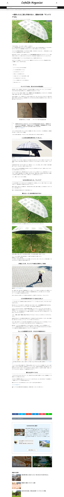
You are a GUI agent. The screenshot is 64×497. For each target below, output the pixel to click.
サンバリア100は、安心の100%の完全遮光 (19, 67)
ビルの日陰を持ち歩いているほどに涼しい (19, 78)
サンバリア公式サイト (21, 127)
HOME (8, 9)
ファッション (12, 9)
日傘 (28, 19)
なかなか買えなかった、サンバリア (18, 71)
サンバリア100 (26, 19)
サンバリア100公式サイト (16, 384)
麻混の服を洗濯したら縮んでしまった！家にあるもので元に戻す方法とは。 (35, 474)
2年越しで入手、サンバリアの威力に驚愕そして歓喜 (21, 76)
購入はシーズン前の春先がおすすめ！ (19, 74)
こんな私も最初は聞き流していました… (19, 69)
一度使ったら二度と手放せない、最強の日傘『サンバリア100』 (23, 9)
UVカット (22, 19)
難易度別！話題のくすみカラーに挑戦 (28, 482)
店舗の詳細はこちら (32, 450)
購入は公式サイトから (16, 82)
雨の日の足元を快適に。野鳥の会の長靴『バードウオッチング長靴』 (34, 490)
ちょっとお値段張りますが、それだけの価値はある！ (21, 80)
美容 (29, 19)
